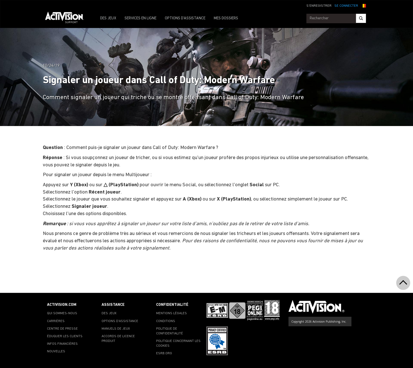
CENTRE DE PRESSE (62, 328)
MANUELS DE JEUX (116, 328)
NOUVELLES (56, 351)
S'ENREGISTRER (319, 6)
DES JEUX (108, 18)
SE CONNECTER (346, 6)
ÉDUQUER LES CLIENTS (65, 336)
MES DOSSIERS (226, 18)
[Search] (361, 18)
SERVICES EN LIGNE (140, 18)
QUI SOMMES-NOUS (62, 313)
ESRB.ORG (164, 353)
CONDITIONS (165, 321)
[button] (363, 5)
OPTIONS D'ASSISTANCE (185, 18)
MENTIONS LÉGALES (171, 313)
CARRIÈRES (56, 321)
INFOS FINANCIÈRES (62, 344)
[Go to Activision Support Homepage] (67, 18)
